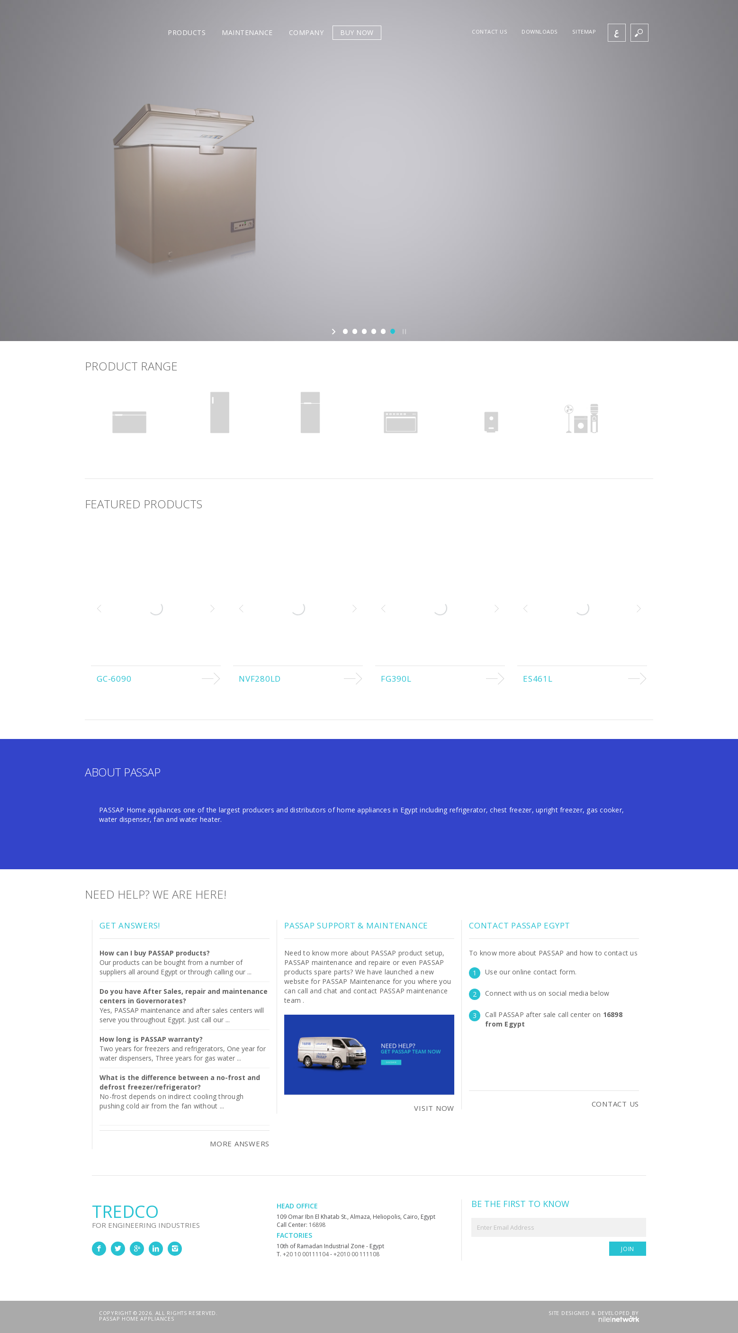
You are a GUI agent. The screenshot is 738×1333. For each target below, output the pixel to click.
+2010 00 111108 (356, 1254)
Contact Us (615, 1103)
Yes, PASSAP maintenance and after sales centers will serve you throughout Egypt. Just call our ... (183, 1005)
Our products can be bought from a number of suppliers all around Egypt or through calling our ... (175, 962)
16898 (317, 1225)
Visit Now (434, 1108)
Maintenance (247, 32)
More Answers (240, 1143)
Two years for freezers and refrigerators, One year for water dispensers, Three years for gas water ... (182, 1049)
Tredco (184, 1213)
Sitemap (584, 31)
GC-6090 (114, 678)
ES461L (538, 678)
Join (627, 1249)
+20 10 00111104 (306, 1254)
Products (187, 32)
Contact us (489, 31)
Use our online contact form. (530, 971)
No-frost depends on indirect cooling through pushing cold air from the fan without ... (171, 1101)
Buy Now (357, 32)
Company (306, 32)
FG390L (396, 678)
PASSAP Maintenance (356, 981)
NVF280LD (260, 678)
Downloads (540, 31)
